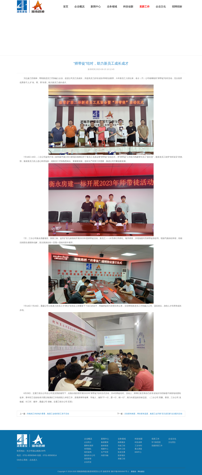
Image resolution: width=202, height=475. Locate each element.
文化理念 (172, 442)
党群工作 (144, 6)
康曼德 (133, 471)
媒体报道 (104, 446)
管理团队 (87, 449)
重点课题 (138, 449)
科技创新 (128, 6)
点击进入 (33, 460)
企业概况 (79, 6)
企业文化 (161, 6)
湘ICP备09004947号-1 (120, 471)
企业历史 (87, 462)
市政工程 (121, 446)
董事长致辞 (88, 446)
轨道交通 (121, 452)
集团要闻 (104, 442)
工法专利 (138, 446)
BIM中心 (138, 452)
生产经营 (104, 452)
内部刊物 (104, 455)
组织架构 (87, 452)
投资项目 (121, 455)
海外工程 (121, 449)
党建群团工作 (157, 446)
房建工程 (121, 459)
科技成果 (138, 442)
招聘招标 (177, 6)
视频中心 (104, 449)
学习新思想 (156, 442)
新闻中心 (96, 6)
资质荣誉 (87, 459)
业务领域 (112, 6)
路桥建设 (121, 442)
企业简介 (87, 442)
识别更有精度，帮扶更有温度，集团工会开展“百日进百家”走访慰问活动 (153, 414)
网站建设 (141, 471)
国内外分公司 (89, 455)
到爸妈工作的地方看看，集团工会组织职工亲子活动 (48, 414)
